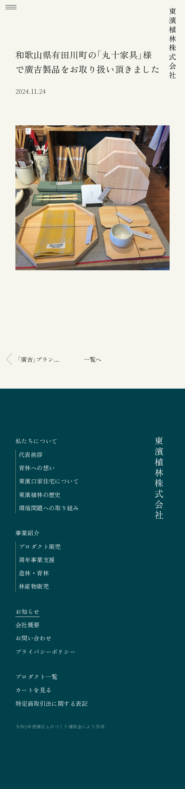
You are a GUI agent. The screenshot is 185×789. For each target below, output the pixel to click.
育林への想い (37, 467)
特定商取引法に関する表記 (51, 703)
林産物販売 (34, 586)
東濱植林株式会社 (172, 44)
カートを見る (33, 689)
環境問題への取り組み (49, 507)
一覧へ (92, 359)
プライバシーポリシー (45, 651)
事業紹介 (27, 532)
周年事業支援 (37, 559)
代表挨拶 (31, 454)
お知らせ (27, 611)
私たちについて (36, 440)
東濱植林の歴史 (40, 494)
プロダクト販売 (40, 546)
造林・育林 (34, 572)
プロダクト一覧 (36, 676)
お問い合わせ (33, 637)
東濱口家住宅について (49, 480)
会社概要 (27, 624)
